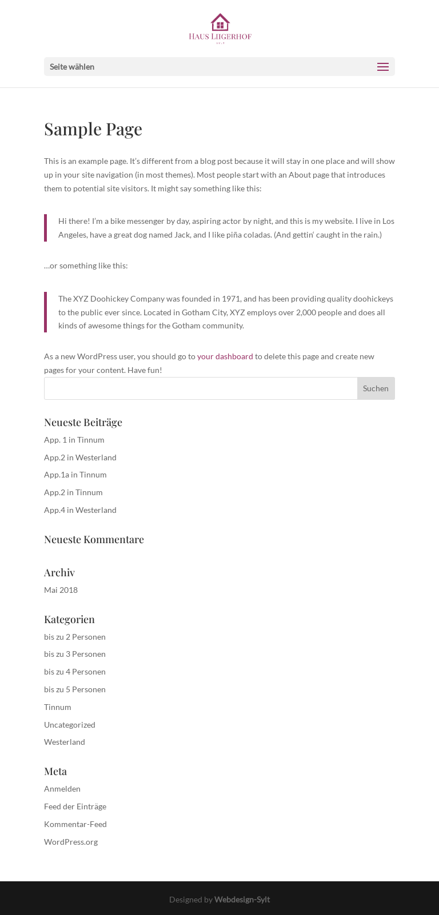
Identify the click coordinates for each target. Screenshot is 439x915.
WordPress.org (71, 841)
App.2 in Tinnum (73, 492)
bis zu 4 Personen (75, 671)
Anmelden (62, 788)
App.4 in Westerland (80, 510)
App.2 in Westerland (80, 457)
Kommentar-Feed (75, 824)
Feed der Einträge (75, 806)
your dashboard (225, 356)
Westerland (64, 742)
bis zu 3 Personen (75, 654)
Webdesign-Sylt (242, 899)
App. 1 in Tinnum (74, 439)
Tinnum (57, 707)
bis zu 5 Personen (75, 689)
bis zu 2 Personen (75, 636)
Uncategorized (69, 724)
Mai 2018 (61, 590)
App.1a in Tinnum (75, 474)
